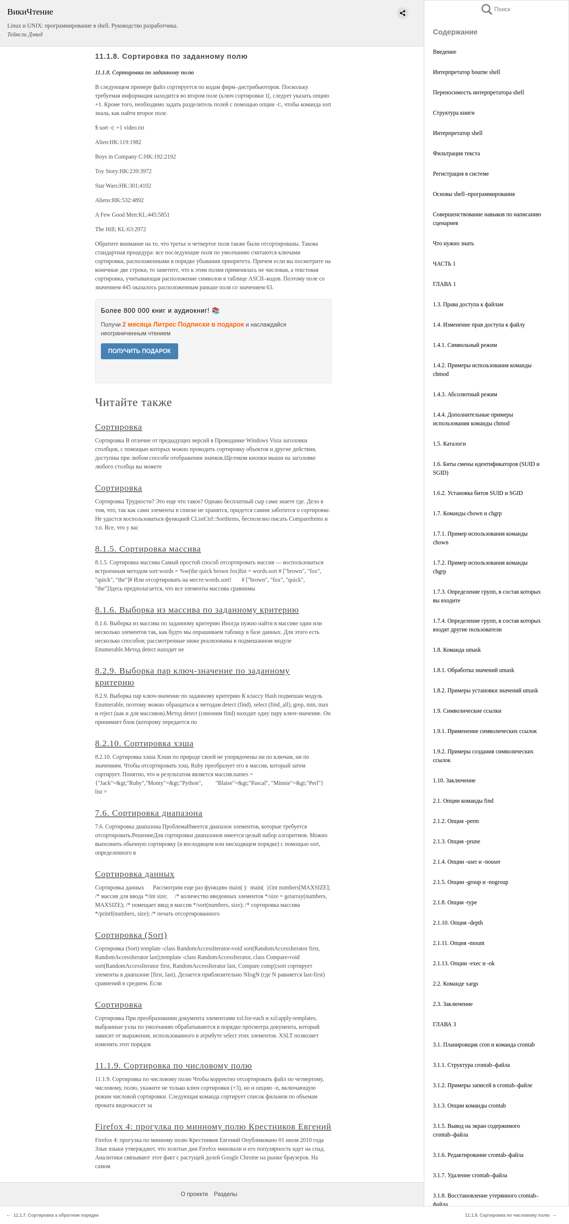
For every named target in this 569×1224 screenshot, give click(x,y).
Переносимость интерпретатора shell (478, 92)
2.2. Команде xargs (455, 984)
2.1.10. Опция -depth (458, 923)
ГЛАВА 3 (444, 1024)
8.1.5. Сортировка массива (148, 548)
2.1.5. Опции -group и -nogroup (470, 882)
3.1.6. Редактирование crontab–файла (478, 1155)
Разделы (225, 1194)
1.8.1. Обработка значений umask (473, 670)
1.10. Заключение (454, 780)
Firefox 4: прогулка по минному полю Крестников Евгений (213, 1126)
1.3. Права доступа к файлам (468, 304)
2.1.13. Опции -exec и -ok (464, 963)
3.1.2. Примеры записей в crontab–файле (482, 1085)
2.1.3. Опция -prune (456, 841)
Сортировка (118, 426)
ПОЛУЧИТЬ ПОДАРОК (139, 351)
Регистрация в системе (461, 174)
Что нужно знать (453, 243)
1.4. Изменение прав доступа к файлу (479, 325)
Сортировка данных (135, 874)
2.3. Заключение (453, 1004)
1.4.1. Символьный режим (465, 345)
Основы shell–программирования (474, 194)
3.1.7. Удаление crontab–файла (470, 1175)
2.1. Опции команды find (463, 801)
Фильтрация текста (456, 153)
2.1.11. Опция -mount (458, 943)
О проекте (194, 1194)
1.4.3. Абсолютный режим (465, 394)
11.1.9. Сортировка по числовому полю (173, 1065)
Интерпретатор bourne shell (466, 72)
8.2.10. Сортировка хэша (144, 743)
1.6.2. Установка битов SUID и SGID (478, 493)
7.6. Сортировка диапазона (148, 813)
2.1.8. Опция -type (455, 902)
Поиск (495, 9)
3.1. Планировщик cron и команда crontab (484, 1044)
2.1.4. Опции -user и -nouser (466, 862)
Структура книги (454, 113)
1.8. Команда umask (457, 650)
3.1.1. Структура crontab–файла (471, 1065)
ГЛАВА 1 (444, 284)
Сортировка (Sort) (131, 935)
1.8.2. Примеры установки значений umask (485, 690)
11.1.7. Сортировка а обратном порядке (56, 1215)
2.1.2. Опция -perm (456, 821)
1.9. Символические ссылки (467, 711)
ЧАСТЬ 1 (444, 264)
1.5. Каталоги (449, 444)
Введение (445, 52)
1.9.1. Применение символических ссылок (485, 731)
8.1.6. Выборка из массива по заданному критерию (197, 609)
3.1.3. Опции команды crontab (469, 1105)
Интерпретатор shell (458, 133)
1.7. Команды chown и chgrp (467, 513)
